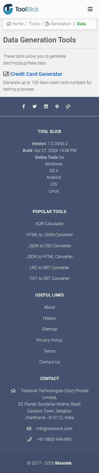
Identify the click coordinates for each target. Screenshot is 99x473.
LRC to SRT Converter (49, 267)
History (49, 318)
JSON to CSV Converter (49, 245)
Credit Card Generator (36, 74)
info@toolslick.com (49, 428)
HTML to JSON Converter (49, 234)
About (49, 307)
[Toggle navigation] (90, 9)
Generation (58, 23)
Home (14, 23)
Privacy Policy (49, 340)
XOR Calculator (49, 223)
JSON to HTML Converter (49, 256)
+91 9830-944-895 (49, 439)
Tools (34, 23)
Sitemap (49, 329)
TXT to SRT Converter (49, 278)
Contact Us (49, 361)
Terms (49, 351)
